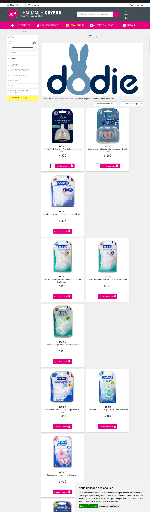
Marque (17, 32)
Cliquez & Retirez (22, 374)
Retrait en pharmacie (119, 416)
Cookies (45, 447)
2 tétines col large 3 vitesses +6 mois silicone (127, 146)
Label (13, 85)
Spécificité (15, 80)
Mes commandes (83, 422)
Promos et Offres (19, 98)
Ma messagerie (82, 430)
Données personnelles (50, 444)
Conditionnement (19, 75)
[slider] (10, 47)
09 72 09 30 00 (127, 374)
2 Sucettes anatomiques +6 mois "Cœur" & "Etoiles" (92, 329)
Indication (19, 91)
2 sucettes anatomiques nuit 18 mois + (57, 329)
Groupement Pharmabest (16, 419)
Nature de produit (19, 70)
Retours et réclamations (16, 427)
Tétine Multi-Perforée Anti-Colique (57, 146)
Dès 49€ (57, 376)
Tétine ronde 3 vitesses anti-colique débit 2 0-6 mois (57, 268)
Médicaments (20, 25)
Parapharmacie (47, 25)
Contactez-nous (13, 425)
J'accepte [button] (83, 506)
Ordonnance (46, 433)
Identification (82, 416)
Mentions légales (48, 441)
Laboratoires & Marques (51, 419)
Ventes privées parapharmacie (53, 425)
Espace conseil (47, 427)
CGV (43, 439)
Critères (14, 53)
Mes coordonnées (84, 419)
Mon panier (81, 425)
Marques (130, 25)
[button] (105, 103)
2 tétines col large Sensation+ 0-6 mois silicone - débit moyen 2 (57, 207)
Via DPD (92, 374)
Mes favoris (81, 427)
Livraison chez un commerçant (123, 422)
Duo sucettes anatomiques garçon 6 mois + (128, 329)
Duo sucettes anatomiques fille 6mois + (127, 268)
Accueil (9, 32)
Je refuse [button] (93, 506)
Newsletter (46, 430)
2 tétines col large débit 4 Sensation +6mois (127, 207)
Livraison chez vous (119, 419)
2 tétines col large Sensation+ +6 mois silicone (92, 207)
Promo (12, 58)
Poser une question (14, 422)
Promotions (75, 25)
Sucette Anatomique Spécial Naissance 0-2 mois (92, 146)
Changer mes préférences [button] (109, 506)
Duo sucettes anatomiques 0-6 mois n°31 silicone (92, 268)
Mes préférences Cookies (51, 450)
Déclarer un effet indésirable (52, 436)
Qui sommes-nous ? (14, 416)
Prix (12, 37)
